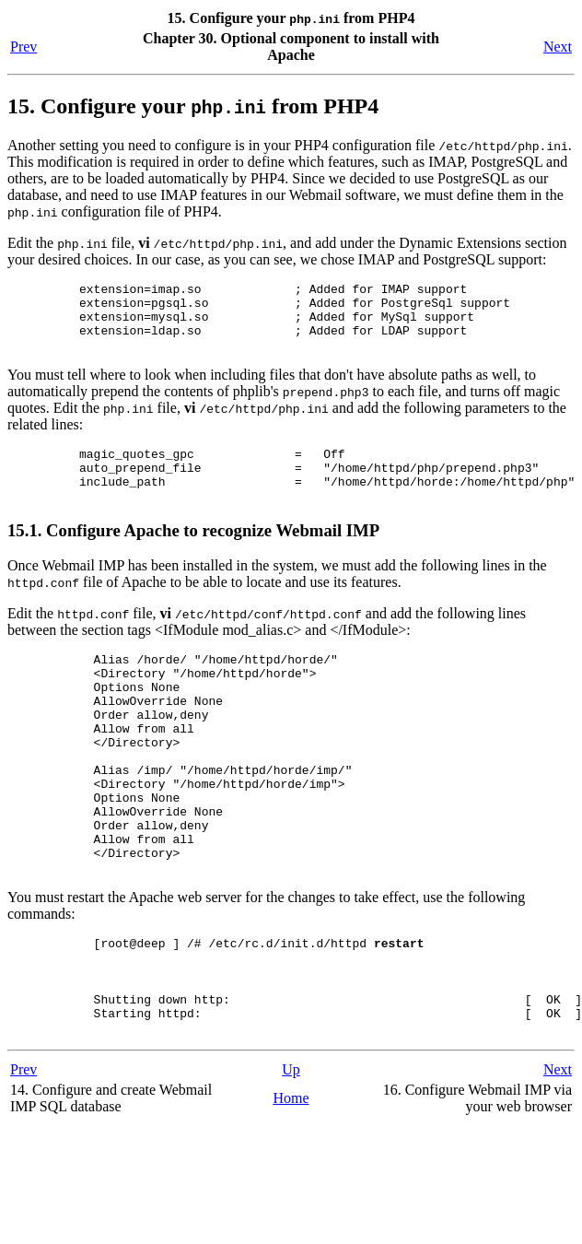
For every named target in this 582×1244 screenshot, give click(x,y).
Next (557, 46)
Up (291, 1155)
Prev (23, 46)
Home (290, 1183)
